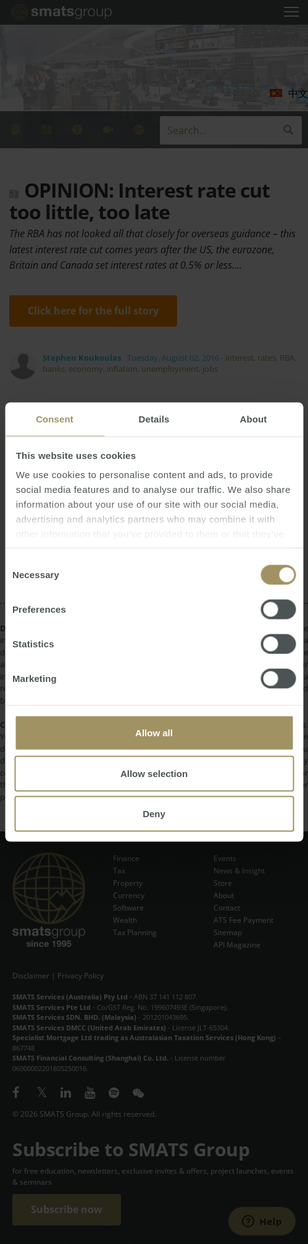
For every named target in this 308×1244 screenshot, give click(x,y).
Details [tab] (154, 419)
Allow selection (154, 773)
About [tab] (253, 419)
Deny (154, 814)
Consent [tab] (54, 419)
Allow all (154, 733)
